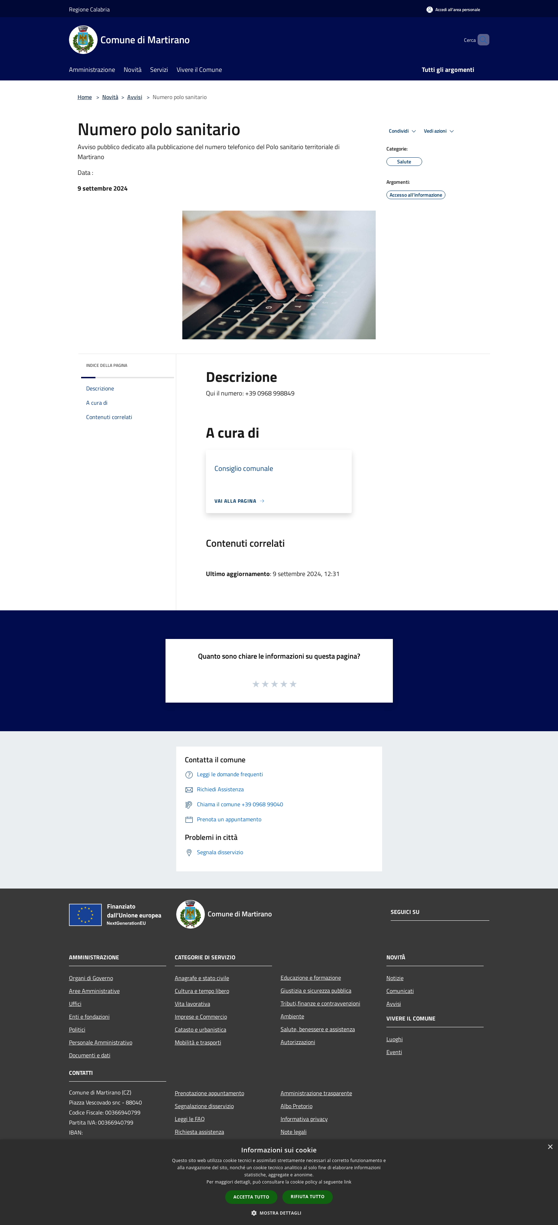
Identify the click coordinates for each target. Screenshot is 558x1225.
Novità (110, 97)
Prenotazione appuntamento (209, 1093)
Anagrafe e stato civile (202, 978)
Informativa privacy (304, 1119)
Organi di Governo (91, 978)
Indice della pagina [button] (106, 365)
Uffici (75, 1003)
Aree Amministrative (94, 991)
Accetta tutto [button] (251, 1197)
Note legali (294, 1131)
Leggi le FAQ (190, 1119)
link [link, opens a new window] (347, 1182)
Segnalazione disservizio (204, 1106)
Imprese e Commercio (201, 1016)
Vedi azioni (440, 131)
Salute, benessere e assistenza (318, 1029)
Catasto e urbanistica (200, 1029)
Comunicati (400, 991)
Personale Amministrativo (100, 1042)
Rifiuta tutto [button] (308, 1197)
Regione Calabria (89, 9)
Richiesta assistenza (199, 1131)
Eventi (394, 1052)
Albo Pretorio (296, 1106)
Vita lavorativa (192, 1003)
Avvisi (134, 97)
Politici (77, 1029)
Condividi (403, 131)
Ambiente (292, 1016)
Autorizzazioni (298, 1042)
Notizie (395, 978)
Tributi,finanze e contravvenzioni (320, 1003)
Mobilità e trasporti (198, 1042)
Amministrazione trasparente (316, 1093)
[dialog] (279, 1182)
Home (85, 97)
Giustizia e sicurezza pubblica (316, 990)
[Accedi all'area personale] (453, 9)
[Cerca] (480, 39)
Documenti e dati (89, 1055)
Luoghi (394, 1039)
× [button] (550, 1147)
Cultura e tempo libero (202, 991)
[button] (279, 1212)
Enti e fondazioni (89, 1016)
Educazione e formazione (311, 977)
